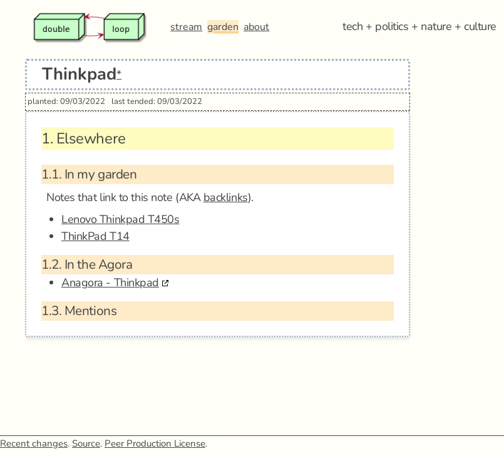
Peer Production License (155, 443)
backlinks (225, 197)
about (256, 27)
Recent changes (34, 443)
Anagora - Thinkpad (110, 282)
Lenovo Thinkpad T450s (120, 219)
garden (223, 27)
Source (86, 443)
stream (186, 27)
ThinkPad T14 (95, 236)
